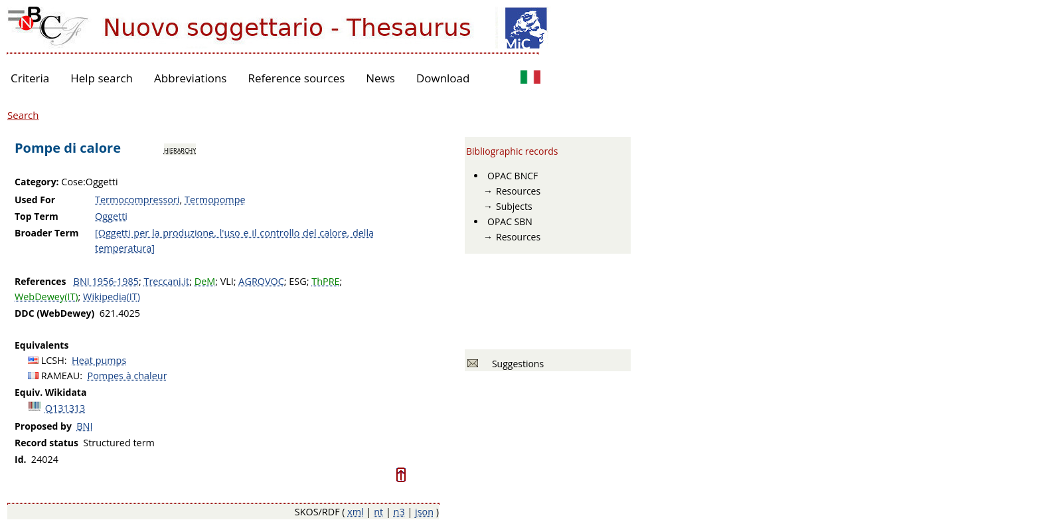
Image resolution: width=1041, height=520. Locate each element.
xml (355, 511)
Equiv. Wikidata (50, 392)
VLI (227, 281)
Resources (518, 191)
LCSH (52, 360)
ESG (297, 281)
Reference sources (296, 78)
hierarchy (180, 149)
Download (443, 78)
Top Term (36, 216)
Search (23, 115)
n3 (399, 511)
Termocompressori (137, 199)
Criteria (30, 78)
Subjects (514, 206)
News (380, 78)
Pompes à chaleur (127, 375)
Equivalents (41, 345)
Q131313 (65, 408)
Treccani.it (166, 281)
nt (378, 511)
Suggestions (515, 363)
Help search (101, 78)
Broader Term (47, 232)
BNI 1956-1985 (106, 281)
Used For (35, 199)
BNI (84, 426)
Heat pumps (99, 360)
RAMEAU (60, 375)
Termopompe (215, 199)
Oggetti (111, 216)
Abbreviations (190, 78)
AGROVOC (260, 281)
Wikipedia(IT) (111, 296)
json (424, 511)
